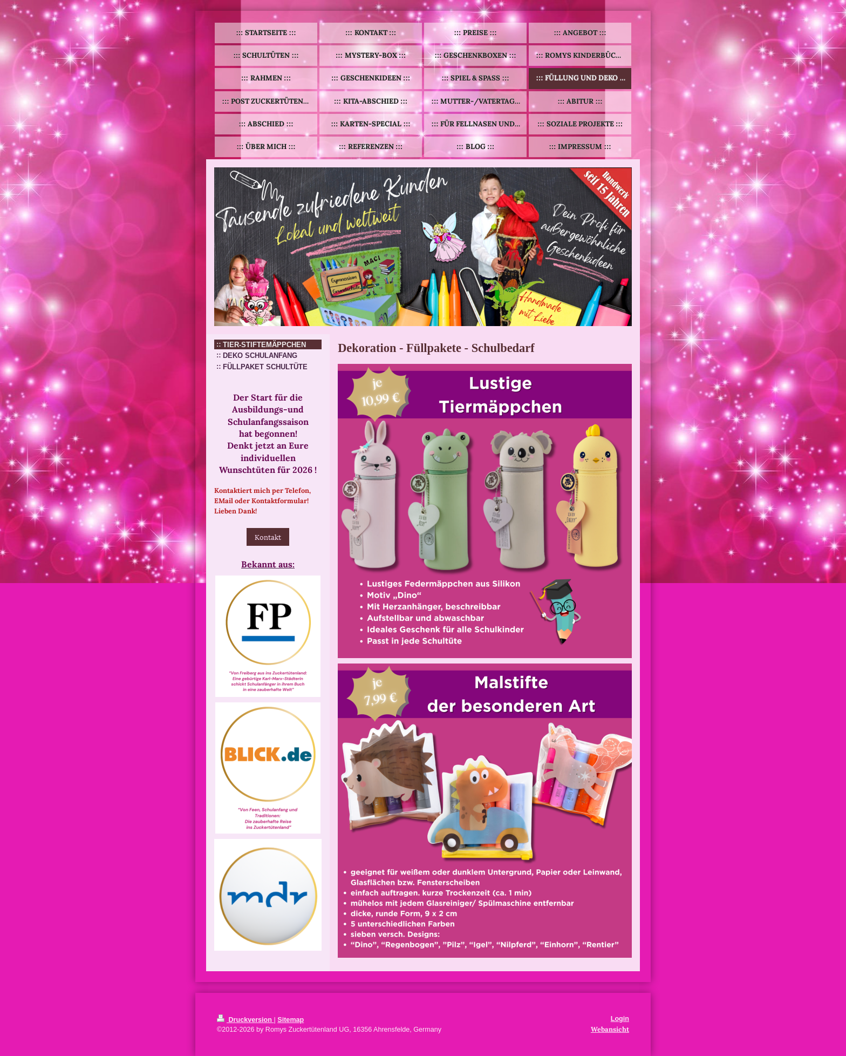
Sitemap (290, 1020)
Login (620, 1019)
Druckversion (245, 1020)
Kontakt (268, 536)
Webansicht (610, 1029)
